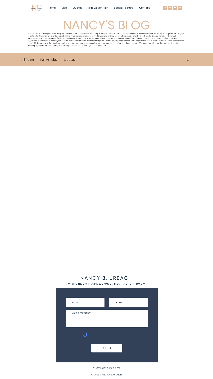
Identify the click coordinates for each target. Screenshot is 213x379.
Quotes (70, 60)
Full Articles (49, 60)
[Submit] (106, 348)
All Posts (27, 60)
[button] (187, 60)
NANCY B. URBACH (106, 278)
